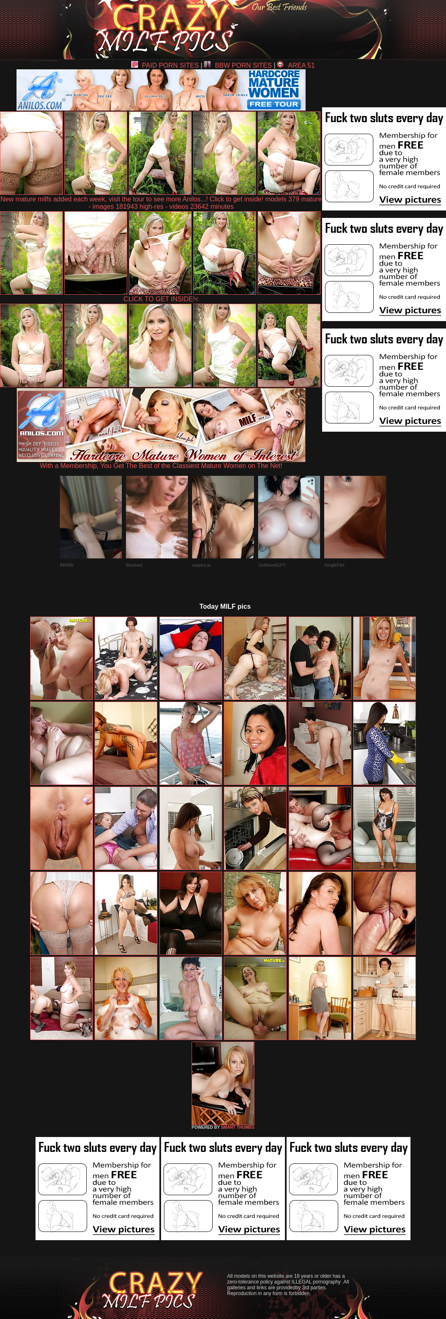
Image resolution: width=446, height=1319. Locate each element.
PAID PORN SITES (165, 65)
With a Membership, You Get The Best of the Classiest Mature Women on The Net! (161, 462)
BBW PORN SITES (238, 65)
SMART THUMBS (237, 1127)
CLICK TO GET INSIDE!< (161, 299)
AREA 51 (296, 65)
